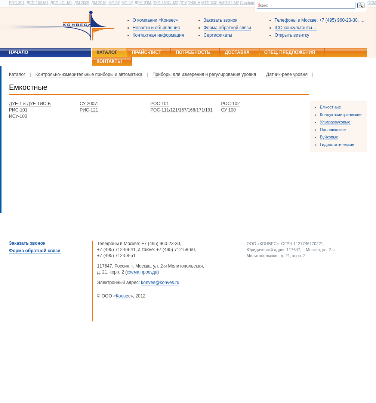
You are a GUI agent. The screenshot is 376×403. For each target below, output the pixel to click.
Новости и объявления (156, 27)
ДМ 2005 (81, 3)
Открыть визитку (292, 35)
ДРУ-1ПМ (143, 3)
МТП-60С (209, 3)
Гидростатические (337, 144)
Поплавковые (333, 129)
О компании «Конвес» (155, 20)
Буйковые (329, 137)
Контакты (109, 61)
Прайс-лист (146, 52)
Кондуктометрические (341, 114)
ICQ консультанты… (296, 27)
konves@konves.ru (160, 282)
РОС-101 (159, 103)
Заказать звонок (220, 20)
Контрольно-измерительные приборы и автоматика (89, 74)
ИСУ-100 (18, 116)
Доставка (237, 52)
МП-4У (126, 3)
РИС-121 (89, 110)
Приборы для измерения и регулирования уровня (204, 74)
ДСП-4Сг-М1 (61, 3)
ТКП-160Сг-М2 (165, 3)
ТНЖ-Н (194, 3)
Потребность (193, 52)
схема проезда (142, 272)
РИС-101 (18, 110)
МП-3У (113, 3)
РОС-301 (16, 3)
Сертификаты (218, 35)
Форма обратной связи (227, 27)
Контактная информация (158, 35)
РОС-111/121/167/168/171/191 (181, 110)
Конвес (123, 296)
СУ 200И (89, 103)
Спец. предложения (289, 52)
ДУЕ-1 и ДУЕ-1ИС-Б (30, 103)
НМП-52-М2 (229, 3)
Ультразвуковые (335, 122)
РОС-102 (230, 103)
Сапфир (247, 3)
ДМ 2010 (98, 3)
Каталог (107, 52)
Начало (18, 52)
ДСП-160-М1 (37, 3)
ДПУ (183, 3)
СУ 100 (228, 110)
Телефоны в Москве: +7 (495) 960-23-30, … (320, 20)
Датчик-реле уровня (287, 74)
